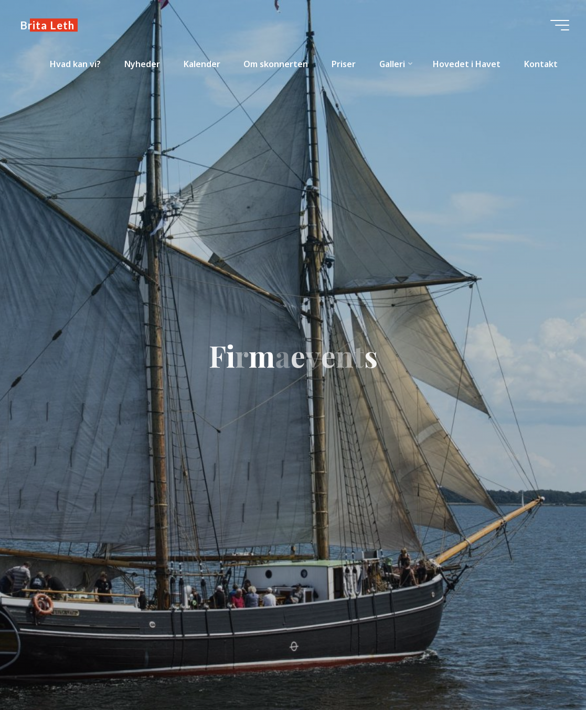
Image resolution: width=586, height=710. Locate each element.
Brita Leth (47, 24)
